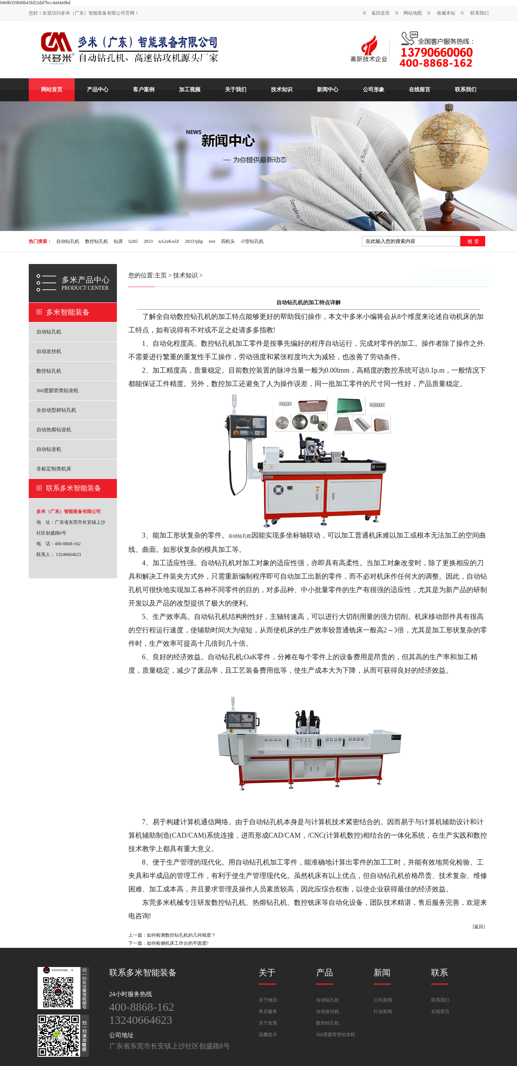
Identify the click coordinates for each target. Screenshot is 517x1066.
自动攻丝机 (48, 351)
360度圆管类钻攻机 (57, 390)
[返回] (479, 926)
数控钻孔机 (96, 241)
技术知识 (281, 89)
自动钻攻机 (48, 449)
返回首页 (380, 13)
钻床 (118, 241)
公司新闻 (383, 1000)
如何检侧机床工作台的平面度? (177, 943)
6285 (133, 241)
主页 (160, 275)
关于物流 (268, 1000)
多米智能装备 (68, 312)
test (212, 241)
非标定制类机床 (53, 469)
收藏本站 (446, 13)
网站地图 (413, 13)
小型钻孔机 (252, 241)
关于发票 (268, 1023)
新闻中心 (327, 89)
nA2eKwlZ (169, 241)
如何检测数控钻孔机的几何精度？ (181, 935)
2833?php (194, 241)
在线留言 (419, 89)
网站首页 (51, 89)
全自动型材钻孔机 (56, 410)
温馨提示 (268, 1034)
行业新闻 (383, 1011)
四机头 (228, 241)
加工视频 (189, 89)
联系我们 (479, 13)
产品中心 (97, 89)
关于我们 (235, 89)
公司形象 (373, 89)
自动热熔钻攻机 (53, 429)
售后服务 (268, 1011)
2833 (148, 241)
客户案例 (143, 89)
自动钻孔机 (67, 241)
